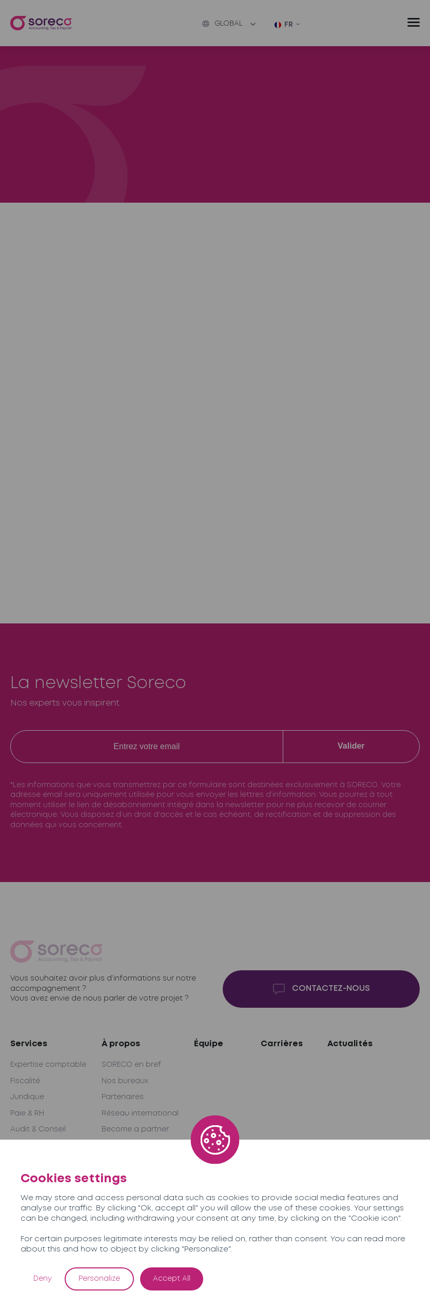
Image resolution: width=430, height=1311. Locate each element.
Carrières (282, 1044)
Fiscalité (25, 1081)
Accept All (171, 1279)
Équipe (208, 1044)
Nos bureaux (125, 1081)
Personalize (99, 1279)
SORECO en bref (131, 1065)
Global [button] (222, 24)
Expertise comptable (48, 1065)
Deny (42, 1279)
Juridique (27, 1097)
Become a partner (135, 1129)
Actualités (350, 1044)
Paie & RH (27, 1113)
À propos (121, 1044)
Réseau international (140, 1113)
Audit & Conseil (38, 1129)
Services (28, 1044)
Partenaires (123, 1097)
